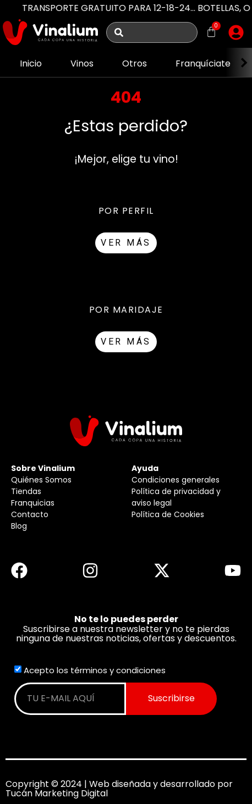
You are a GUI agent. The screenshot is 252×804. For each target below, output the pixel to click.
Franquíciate (203, 63)
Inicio (31, 63)
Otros (134, 63)
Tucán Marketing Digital (57, 793)
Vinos (82, 63)
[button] (236, 32)
